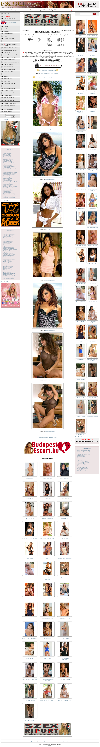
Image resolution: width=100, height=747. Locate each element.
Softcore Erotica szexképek (9, 254)
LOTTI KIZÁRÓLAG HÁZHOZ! (29, 638)
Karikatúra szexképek (8, 184)
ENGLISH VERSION (11, 22)
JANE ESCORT (64, 518)
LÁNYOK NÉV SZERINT (10, 103)
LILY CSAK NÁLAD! (65, 618)
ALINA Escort (30, 558)
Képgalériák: (10, 149)
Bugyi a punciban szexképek (9, 163)
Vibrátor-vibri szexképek (8, 277)
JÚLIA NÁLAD (47, 498)
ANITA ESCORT (47, 638)
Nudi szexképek (6, 238)
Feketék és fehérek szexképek (9, 173)
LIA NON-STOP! (65, 638)
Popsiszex (6, 76)
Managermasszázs (9, 93)
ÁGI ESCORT (65, 538)
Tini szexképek (6, 268)
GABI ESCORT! (81, 35)
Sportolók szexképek (7, 256)
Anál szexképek (6, 154)
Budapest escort (9, 100)
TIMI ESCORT (29, 498)
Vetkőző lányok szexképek (9, 275)
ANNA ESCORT (81, 131)
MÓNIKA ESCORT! (64, 578)
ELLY (92, 131)
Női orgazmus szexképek (8, 237)
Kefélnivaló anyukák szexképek (10, 186)
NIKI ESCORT (29, 478)
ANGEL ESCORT (65, 498)
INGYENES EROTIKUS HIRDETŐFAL (9, 106)
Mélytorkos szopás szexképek (9, 194)
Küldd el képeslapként (50, 129)
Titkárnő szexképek (7, 269)
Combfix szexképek (7, 165)
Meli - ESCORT (92, 341)
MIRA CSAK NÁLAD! (30, 700)
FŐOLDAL (6, 13)
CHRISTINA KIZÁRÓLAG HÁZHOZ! (47, 680)
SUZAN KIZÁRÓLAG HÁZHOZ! (65, 659)
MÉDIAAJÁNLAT (8, 111)
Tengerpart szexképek (8, 265)
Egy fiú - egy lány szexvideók (83, 450)
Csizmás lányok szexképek (9, 166)
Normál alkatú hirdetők (11, 62)
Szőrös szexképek (7, 262)
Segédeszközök (8, 66)
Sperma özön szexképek (8, 255)
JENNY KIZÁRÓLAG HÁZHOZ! (29, 538)
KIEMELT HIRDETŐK (9, 38)
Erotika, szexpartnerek (64, 10)
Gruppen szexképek (7, 178)
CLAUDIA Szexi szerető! (47, 518)
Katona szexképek (7, 185)
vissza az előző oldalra (43, 437)
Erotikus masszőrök (10, 57)
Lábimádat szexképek (8, 190)
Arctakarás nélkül (10, 83)
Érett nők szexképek (7, 171)
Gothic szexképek (7, 177)
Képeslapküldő (52, 10)
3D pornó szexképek (7, 152)
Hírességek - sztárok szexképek (10, 181)
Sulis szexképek (6, 257)
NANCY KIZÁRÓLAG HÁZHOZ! (92, 360)
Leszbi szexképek (7, 192)
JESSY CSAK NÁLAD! (29, 518)
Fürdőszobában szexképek (9, 174)
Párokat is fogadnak (10, 85)
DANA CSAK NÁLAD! (47, 618)
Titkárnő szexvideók (81, 470)
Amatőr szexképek (7, 153)
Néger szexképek (7, 236)
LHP (4, 10)
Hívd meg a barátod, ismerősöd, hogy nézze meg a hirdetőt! (47, 77)
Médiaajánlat (67, 741)
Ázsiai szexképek (7, 156)
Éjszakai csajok (8, 90)
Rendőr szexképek (7, 250)
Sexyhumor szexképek (8, 253)
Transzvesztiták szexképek (9, 273)
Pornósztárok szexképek (8, 247)
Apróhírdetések (32, 10)
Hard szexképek (6, 179)
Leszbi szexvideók (81, 463)
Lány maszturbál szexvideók (83, 462)
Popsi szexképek (6, 246)
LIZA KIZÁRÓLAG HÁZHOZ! (65, 558)
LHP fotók (7, 81)
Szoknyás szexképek (7, 261)
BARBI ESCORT (30, 658)
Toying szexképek (7, 272)
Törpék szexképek (7, 271)
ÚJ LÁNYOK (7, 29)
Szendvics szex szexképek (9, 259)
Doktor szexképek (7, 169)
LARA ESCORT (47, 658)
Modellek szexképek (7, 232)
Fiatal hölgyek (8, 74)
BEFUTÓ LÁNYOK (8, 33)
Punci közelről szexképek (8, 248)
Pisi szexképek (6, 243)
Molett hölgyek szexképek (9, 234)
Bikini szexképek (7, 158)
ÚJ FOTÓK (6, 31)
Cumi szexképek (6, 167)
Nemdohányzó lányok (10, 50)
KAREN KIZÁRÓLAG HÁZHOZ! (47, 578)
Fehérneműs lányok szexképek (10, 172)
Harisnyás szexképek (7, 180)
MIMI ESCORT (80, 169)
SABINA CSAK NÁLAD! (65, 599)
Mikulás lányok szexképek (9, 197)
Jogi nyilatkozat (33, 741)
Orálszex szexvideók (81, 464)
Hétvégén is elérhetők (11, 55)
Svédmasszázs (8, 95)
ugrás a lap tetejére (53, 437)
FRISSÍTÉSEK (7, 40)
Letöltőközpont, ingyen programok (17, 10)
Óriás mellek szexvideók (82, 466)
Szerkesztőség (60, 741)
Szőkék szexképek (7, 260)
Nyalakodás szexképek (8, 240)
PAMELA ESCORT (29, 599)
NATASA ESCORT (47, 478)
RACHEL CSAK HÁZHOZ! (64, 700)
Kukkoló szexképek (7, 188)
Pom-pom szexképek (7, 244)
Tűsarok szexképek (7, 274)
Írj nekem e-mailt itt (47, 71)
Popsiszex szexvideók (82, 467)
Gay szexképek (6, 175)
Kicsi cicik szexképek (8, 187)
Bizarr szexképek (7, 160)
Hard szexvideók (80, 458)
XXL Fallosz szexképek (8, 278)
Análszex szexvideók (81, 455)
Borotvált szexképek (7, 161)
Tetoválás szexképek (7, 267)
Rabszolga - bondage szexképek (10, 249)
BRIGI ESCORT (92, 208)
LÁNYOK (6, 26)
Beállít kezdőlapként (42, 741)
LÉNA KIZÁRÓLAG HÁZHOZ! (29, 679)
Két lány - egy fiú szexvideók (83, 454)
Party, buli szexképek (8, 241)
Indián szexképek (7, 183)
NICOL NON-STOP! (30, 578)
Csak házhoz (7, 52)
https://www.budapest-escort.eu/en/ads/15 (50, 73)
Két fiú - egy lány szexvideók (83, 451)
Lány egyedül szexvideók (82, 461)
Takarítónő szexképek (8, 263)
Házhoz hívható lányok (11, 47)
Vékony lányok (8, 64)
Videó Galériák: (87, 448)
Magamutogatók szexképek (9, 193)
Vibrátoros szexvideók (82, 472)
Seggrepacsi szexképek (8, 252)
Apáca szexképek (7, 155)
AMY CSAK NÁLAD (65, 679)
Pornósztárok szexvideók (82, 468)
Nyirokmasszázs (9, 97)
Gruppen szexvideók (81, 457)
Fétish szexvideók (81, 456)
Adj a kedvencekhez (52, 741)
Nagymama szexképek (8, 235)
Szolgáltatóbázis (42, 10)
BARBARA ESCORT (30, 720)
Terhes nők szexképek (8, 266)
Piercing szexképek (7, 242)
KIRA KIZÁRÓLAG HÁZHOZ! (47, 700)
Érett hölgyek (8, 71)
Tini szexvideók (80, 469)
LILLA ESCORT (47, 599)
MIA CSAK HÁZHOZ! (92, 227)
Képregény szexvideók (82, 460)
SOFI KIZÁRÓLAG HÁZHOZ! (47, 538)
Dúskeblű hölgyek (9, 59)
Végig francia (8, 78)
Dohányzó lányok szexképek (9, 168)
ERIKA (47, 558)
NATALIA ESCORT (64, 478)
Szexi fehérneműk (9, 69)
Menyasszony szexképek (8, 196)
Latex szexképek (7, 191)
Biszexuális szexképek (8, 159)
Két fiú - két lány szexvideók (83, 453)
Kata (30, 618)
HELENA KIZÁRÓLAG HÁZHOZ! (92, 110)
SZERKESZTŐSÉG (8, 109)
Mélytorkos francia (10, 88)
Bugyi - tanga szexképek (8, 162)
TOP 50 (5, 36)
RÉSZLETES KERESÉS (9, 18)
